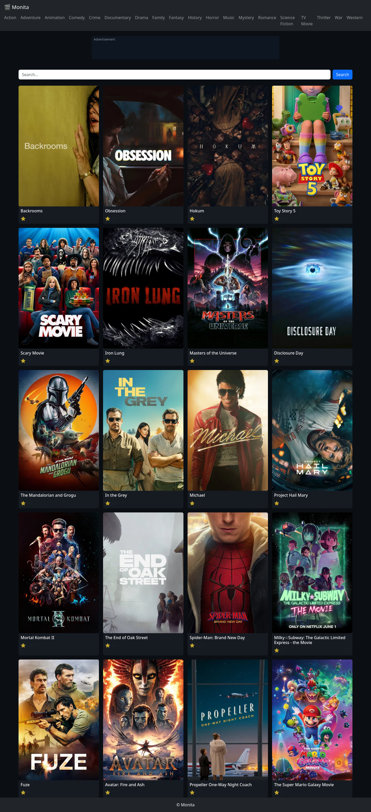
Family (158, 17)
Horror (212, 17)
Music (228, 17)
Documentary (118, 17)
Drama (141, 17)
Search (342, 74)
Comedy (77, 17)
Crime (94, 17)
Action (10, 17)
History (195, 17)
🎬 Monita (16, 7)
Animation (55, 17)
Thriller (324, 17)
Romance (267, 17)
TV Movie (307, 21)
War (338, 17)
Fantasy (176, 17)
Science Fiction (287, 21)
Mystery (246, 17)
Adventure (30, 17)
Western (355, 17)
